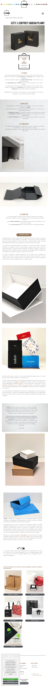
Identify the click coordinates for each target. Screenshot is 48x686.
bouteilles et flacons (18, 383)
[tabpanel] (24, 38)
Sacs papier (13, 620)
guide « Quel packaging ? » (22, 535)
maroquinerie (24, 386)
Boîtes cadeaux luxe (35, 594)
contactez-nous (28, 129)
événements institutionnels (8, 385)
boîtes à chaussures (13, 386)
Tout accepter (10, 679)
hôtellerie (20, 385)
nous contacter (31, 538)
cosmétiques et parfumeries (20, 382)
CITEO (25, 553)
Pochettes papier (35, 620)
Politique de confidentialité (37, 675)
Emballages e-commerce (13, 594)
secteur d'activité (25, 536)
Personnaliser (10, 681)
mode (10, 382)
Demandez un (24, 683)
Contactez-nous (8, 92)
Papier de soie (21, 674)
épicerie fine (9, 383)
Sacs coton (13, 646)
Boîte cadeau (35, 667)
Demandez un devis (24, 234)
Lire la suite (21, 428)
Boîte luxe (34, 665)
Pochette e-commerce (22, 668)
